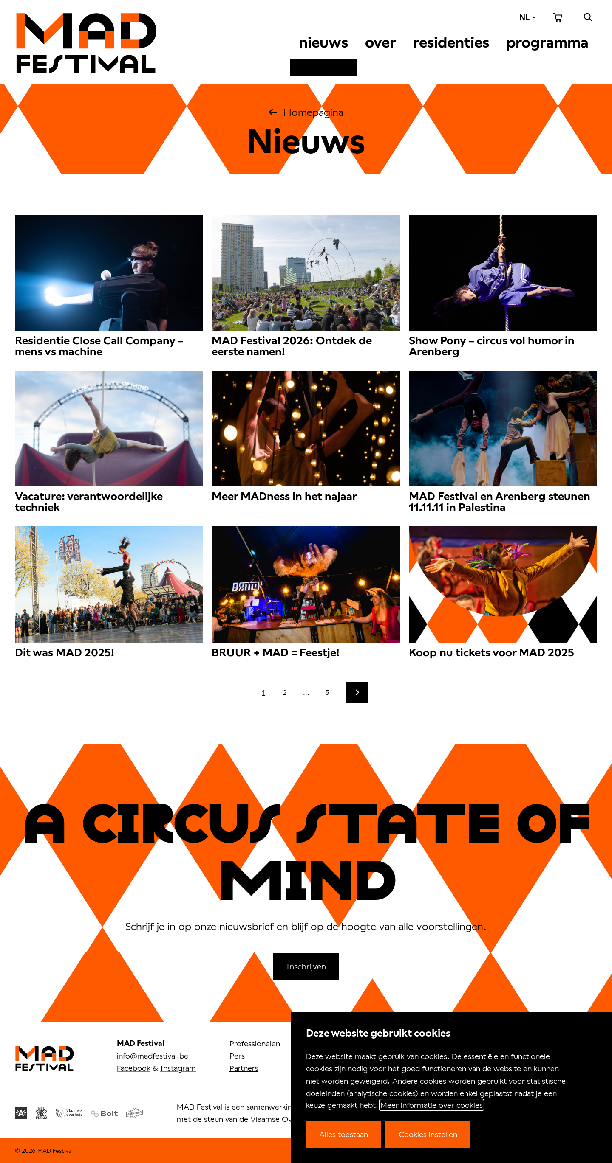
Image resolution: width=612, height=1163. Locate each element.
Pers (237, 1055)
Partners (244, 1068)
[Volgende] (357, 692)
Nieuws (323, 42)
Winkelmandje (558, 17)
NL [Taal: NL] (524, 17)
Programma (547, 42)
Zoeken (588, 17)
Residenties (451, 42)
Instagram (178, 1068)
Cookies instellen (428, 1134)
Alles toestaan (343, 1134)
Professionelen (255, 1043)
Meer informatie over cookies (431, 1105)
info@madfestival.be (152, 1055)
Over (380, 42)
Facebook (133, 1068)
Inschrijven (306, 966)
